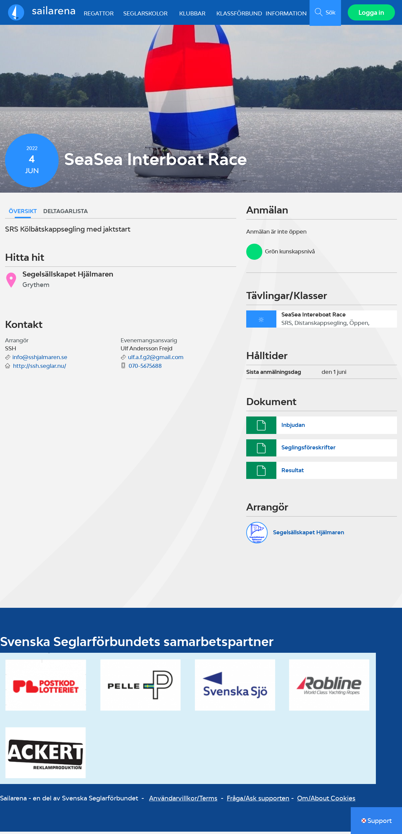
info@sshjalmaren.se (39, 359)
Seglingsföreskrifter (308, 449)
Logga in (370, 13)
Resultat (292, 472)
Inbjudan (293, 427)
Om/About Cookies (326, 800)
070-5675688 (145, 368)
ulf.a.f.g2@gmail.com (156, 359)
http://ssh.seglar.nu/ (39, 368)
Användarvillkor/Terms (183, 800)
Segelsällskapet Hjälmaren (308, 534)
